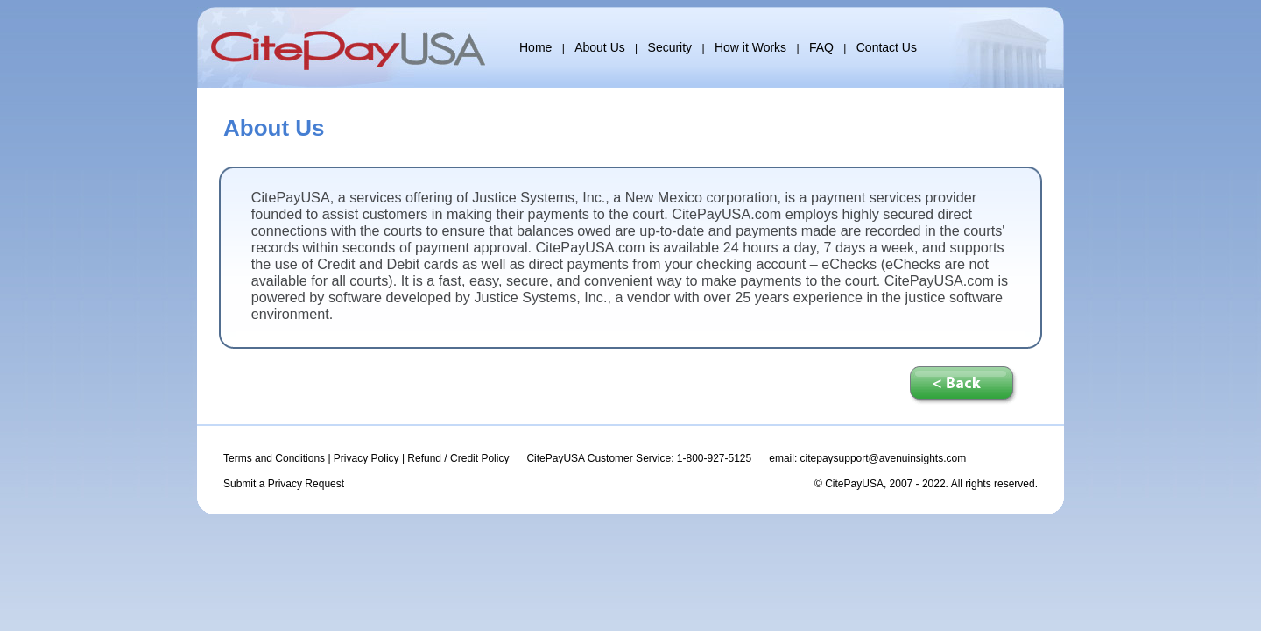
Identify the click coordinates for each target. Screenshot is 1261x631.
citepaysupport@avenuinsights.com (883, 458)
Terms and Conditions (274, 458)
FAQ (821, 47)
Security (670, 47)
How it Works (750, 47)
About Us (599, 47)
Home (535, 47)
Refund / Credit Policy (458, 458)
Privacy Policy (366, 458)
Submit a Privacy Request (283, 484)
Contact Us (886, 47)
